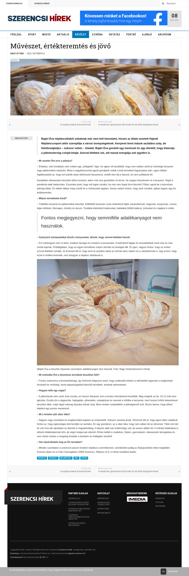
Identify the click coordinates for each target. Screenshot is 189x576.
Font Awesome (16, 557)
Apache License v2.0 (76, 553)
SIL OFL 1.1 (43, 557)
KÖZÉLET (53, 458)
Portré (131, 34)
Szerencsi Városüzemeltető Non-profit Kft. (79, 517)
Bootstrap (14, 553)
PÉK (76, 458)
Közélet (80, 34)
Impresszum (103, 498)
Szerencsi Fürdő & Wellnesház (76, 524)
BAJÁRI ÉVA (65, 458)
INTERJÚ (42, 458)
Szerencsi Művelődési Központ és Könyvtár (78, 504)
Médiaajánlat (103, 513)
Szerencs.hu (74, 498)
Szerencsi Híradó (42, 4)
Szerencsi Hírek (65, 550)
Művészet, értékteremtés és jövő (60, 45)
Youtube (159, 502)
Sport (32, 34)
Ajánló (147, 34)
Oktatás (114, 34)
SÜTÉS (84, 458)
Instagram (160, 506)
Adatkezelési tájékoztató (103, 504)
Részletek (173, 571)
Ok (163, 572)
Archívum (164, 34)
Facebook (159, 498)
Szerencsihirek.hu (14, 4)
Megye (46, 34)
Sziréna (97, 34)
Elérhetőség (103, 509)
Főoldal (16, 34)
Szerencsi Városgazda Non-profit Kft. (79, 510)
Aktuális (63, 34)
